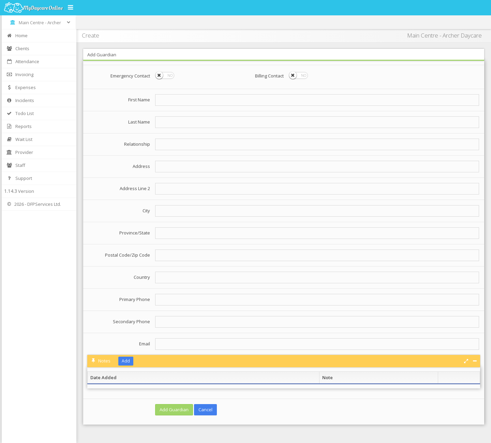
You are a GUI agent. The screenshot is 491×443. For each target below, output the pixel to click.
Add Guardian (174, 409)
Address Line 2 (135, 188)
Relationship (137, 144)
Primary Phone (134, 299)
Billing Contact (269, 76)
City (146, 211)
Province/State (134, 233)
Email (144, 344)
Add (126, 361)
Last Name (139, 122)
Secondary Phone (131, 321)
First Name (139, 100)
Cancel (205, 409)
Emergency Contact (130, 76)
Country (142, 277)
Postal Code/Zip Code (127, 255)
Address (141, 166)
